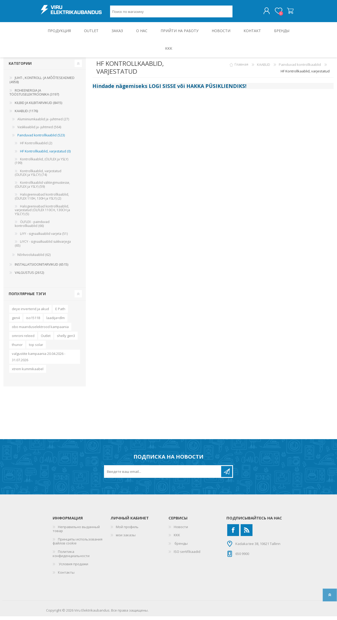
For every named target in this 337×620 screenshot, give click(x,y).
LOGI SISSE (162, 89)
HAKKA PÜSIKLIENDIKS (215, 89)
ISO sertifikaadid (187, 555)
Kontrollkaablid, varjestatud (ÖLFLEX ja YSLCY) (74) (38, 176)
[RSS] (246, 534)
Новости (181, 530)
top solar (36, 348)
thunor (17, 348)
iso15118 (33, 321)
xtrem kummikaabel (27, 372)
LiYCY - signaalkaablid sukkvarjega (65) (43, 247)
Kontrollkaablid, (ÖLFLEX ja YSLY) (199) (41, 165)
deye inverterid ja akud (30, 312)
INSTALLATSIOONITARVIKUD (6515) (41, 268)
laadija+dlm (55, 321)
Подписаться (226, 475)
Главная (241, 68)
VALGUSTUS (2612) (29, 276)
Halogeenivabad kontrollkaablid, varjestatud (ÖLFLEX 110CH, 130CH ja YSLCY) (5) (42, 214)
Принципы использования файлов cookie (77, 544)
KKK (177, 538)
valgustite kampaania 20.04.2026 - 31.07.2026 (38, 360)
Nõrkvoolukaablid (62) (34, 258)
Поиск (238, 13)
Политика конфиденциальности (71, 557)
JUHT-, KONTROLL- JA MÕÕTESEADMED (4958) (42, 83)
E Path (60, 312)
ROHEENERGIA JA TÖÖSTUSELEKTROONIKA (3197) (34, 96)
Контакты (66, 576)
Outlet (46, 339)
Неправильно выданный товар (76, 532)
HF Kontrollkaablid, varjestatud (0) (45, 155)
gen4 (16, 321)
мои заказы (126, 538)
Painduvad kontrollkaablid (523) (41, 139)
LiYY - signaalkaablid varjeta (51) (44, 237)
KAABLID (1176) (26, 114)
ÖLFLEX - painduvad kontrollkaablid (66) (32, 227)
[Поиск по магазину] (171, 13)
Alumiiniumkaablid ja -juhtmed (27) (43, 123)
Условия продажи (73, 567)
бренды (181, 547)
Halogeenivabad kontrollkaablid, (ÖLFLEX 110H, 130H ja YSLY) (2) (42, 200)
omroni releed (23, 339)
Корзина (285, 13)
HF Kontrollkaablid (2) (36, 147)
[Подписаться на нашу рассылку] (163, 475)
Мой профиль (127, 530)
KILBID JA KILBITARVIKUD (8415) (38, 106)
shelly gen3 (66, 339)
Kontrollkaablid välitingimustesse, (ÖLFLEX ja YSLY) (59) (42, 188)
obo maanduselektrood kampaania (40, 330)
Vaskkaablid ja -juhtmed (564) (39, 130)
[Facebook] (233, 534)
